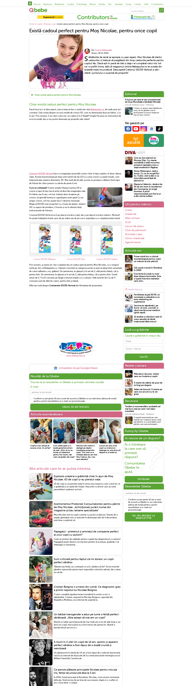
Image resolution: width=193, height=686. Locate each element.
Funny (128, 4)
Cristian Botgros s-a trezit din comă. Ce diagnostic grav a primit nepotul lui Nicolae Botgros (87, 589)
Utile (146, 4)
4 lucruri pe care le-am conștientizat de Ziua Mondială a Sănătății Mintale (143, 101)
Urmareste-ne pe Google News (76, 368)
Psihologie (82, 4)
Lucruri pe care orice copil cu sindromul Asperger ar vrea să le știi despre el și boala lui (110, 449)
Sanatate (119, 4)
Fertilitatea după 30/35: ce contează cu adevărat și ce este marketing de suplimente (147, 298)
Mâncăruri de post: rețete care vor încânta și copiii (146, 377)
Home (32, 24)
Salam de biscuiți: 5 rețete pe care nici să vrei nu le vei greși (148, 393)
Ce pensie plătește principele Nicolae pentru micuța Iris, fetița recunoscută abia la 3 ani (85, 672)
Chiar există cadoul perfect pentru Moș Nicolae (57, 95)
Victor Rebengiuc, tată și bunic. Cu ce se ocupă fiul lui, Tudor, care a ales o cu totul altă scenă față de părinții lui (146, 176)
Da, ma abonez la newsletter (143, 519)
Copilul (70, 4)
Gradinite (130, 214)
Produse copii (50, 24)
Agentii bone (133, 242)
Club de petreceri (135, 230)
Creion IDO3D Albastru (45, 259)
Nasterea (47, 4)
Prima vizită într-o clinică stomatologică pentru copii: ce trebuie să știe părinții (147, 258)
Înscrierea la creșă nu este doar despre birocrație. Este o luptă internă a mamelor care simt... (147, 277)
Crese (128, 209)
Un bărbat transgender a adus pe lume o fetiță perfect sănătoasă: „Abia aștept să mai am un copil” (86, 617)
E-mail (34, 386)
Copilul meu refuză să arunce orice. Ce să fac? (40, 447)
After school (132, 218)
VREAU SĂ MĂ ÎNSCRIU (75, 408)
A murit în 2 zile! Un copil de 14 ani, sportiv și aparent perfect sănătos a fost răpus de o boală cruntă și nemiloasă (86, 646)
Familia (102, 4)
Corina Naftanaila (103, 50)
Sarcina (37, 4)
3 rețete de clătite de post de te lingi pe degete (148, 385)
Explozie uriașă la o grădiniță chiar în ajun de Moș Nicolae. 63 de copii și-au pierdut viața (83, 479)
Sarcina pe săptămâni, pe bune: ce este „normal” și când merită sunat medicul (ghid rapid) (147, 309)
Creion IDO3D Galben (107, 259)
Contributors (157, 4)
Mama (93, 4)
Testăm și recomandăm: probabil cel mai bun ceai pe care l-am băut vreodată (142, 410)
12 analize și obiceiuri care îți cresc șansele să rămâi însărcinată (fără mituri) (148, 319)
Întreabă (144, 481)
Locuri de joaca (134, 226)
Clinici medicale (134, 238)
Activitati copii (133, 234)
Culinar (137, 4)
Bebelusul (59, 4)
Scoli (128, 222)
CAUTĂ (144, 359)
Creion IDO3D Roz (76, 259)
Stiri (110, 4)
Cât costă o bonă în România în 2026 (148, 269)
